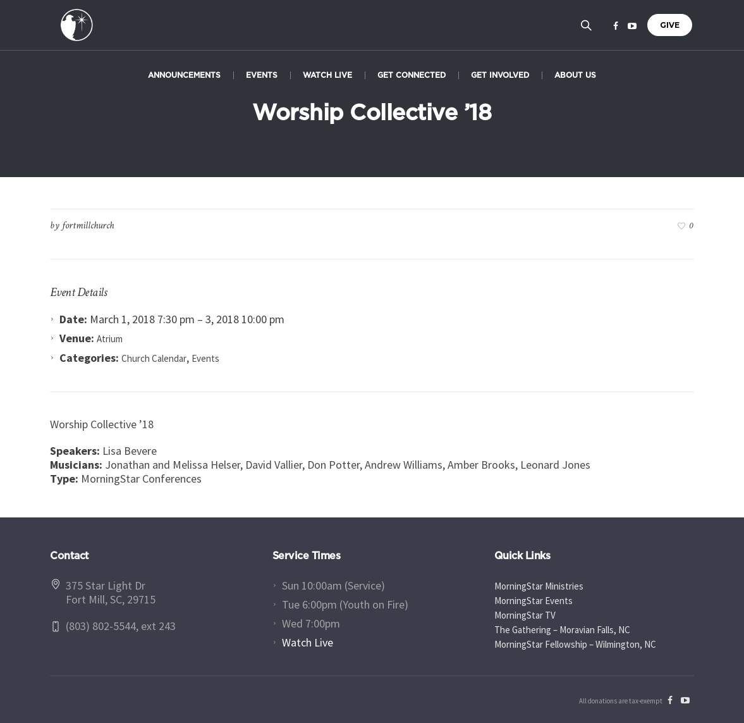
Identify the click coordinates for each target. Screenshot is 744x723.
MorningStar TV (525, 615)
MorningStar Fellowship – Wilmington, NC (575, 644)
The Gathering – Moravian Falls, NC (562, 630)
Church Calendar (153, 358)
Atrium (110, 339)
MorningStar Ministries (538, 586)
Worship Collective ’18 (102, 424)
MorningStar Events (533, 601)
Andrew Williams (403, 464)
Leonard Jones (555, 464)
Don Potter (333, 464)
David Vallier (273, 464)
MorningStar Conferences (141, 478)
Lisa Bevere (129, 450)
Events (205, 358)
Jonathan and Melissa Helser (172, 464)
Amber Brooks (481, 464)
